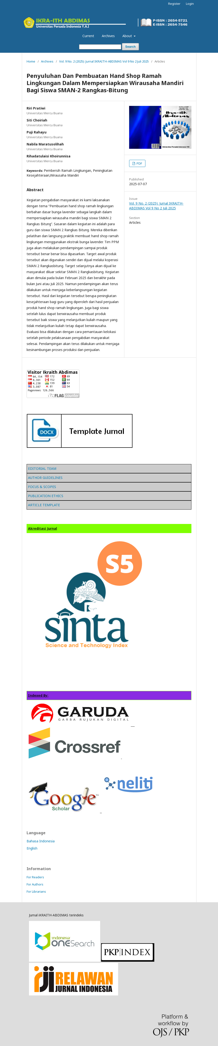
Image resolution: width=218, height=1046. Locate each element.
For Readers (35, 877)
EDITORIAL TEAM (42, 468)
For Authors (35, 884)
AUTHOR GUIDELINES (45, 477)
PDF (139, 163)
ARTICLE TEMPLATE (44, 505)
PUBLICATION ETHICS (45, 496)
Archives (108, 36)
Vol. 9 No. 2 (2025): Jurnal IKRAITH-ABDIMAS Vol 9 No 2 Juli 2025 (104, 61)
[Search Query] (100, 46)
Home (31, 61)
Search (130, 46)
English (32, 848)
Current (88, 36)
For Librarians (36, 891)
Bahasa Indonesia (41, 841)
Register (174, 3)
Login (190, 3)
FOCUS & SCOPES (42, 486)
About (127, 36)
